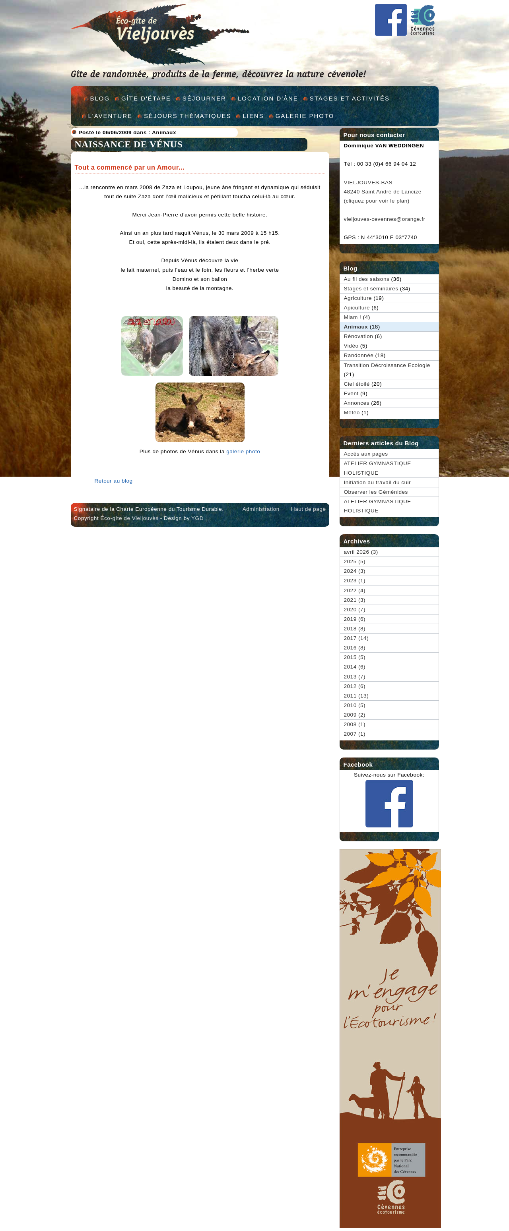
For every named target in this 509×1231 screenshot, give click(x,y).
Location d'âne (268, 98)
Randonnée (359, 355)
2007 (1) (355, 734)
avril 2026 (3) (361, 552)
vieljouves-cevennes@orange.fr (384, 219)
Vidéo (351, 346)
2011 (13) (356, 696)
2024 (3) (355, 571)
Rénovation (358, 336)
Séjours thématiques (187, 115)
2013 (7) (355, 677)
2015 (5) (355, 657)
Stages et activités (350, 98)
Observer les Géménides (376, 492)
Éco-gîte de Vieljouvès (129, 518)
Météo (352, 412)
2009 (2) (355, 715)
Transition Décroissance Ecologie (387, 365)
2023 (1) (355, 581)
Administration (261, 509)
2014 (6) (355, 667)
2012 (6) (355, 686)
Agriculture (358, 298)
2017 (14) (356, 638)
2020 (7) (355, 610)
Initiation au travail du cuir (377, 482)
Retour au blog (114, 481)
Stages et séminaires (371, 289)
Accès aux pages (366, 454)
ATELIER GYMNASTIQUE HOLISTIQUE (377, 467)
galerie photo (243, 451)
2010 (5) (355, 705)
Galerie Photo (305, 115)
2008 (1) (355, 724)
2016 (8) (355, 648)
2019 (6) (355, 619)
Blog (100, 98)
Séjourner (204, 98)
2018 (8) (355, 629)
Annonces (356, 403)
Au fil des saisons (367, 279)
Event (351, 393)
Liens (253, 115)
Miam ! (352, 317)
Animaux (164, 132)
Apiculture (357, 308)
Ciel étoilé (357, 384)
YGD (197, 518)
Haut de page (308, 509)
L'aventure (110, 115)
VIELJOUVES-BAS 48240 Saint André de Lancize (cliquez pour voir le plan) (383, 192)
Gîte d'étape (146, 98)
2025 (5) (355, 561)
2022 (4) (355, 590)
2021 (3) (355, 600)
